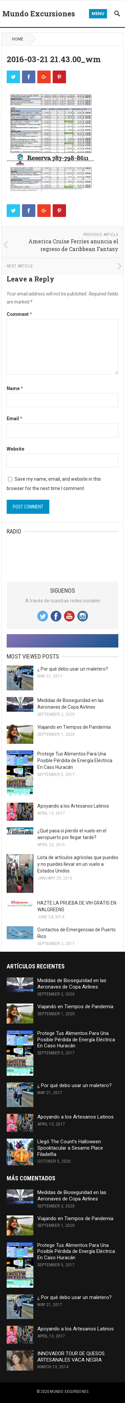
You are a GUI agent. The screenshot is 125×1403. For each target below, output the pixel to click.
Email (14, 418)
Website (15, 449)
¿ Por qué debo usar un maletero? (72, 669)
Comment (19, 314)
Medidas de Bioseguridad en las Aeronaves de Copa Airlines (71, 983)
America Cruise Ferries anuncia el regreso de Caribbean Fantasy (73, 245)
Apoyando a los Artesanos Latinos (73, 806)
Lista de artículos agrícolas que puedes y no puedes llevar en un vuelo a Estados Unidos (77, 864)
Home (17, 39)
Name (15, 388)
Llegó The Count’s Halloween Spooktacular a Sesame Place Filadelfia (70, 1148)
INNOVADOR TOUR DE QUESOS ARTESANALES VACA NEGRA (71, 1357)
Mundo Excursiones (38, 13)
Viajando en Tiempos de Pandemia (74, 727)
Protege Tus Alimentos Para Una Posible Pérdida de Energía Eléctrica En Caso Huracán (74, 760)
